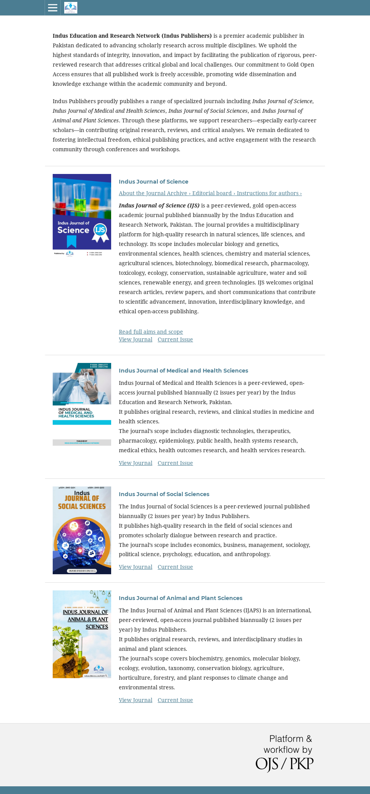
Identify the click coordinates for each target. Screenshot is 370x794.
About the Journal (143, 193)
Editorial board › (214, 193)
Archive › (179, 193)
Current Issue (175, 339)
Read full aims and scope (151, 331)
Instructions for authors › (269, 193)
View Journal (135, 339)
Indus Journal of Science (153, 181)
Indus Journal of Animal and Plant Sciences (180, 598)
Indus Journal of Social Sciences (164, 494)
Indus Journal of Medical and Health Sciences (183, 370)
